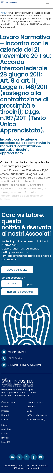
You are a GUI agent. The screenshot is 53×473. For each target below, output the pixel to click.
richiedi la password (20, 291)
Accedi (11, 283)
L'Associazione (8, 402)
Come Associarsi (35, 402)
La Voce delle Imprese (37, 415)
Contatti (31, 406)
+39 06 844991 (11, 358)
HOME (3, 12)
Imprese (5, 411)
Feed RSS (5, 442)
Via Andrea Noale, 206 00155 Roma (21, 365)
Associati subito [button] (17, 269)
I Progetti (5, 415)
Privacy (4, 425)
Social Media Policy (36, 419)
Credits (4, 433)
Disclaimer (6, 429)
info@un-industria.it (14, 351)
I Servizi (4, 419)
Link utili (5, 437)
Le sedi (4, 406)
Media (30, 411)
